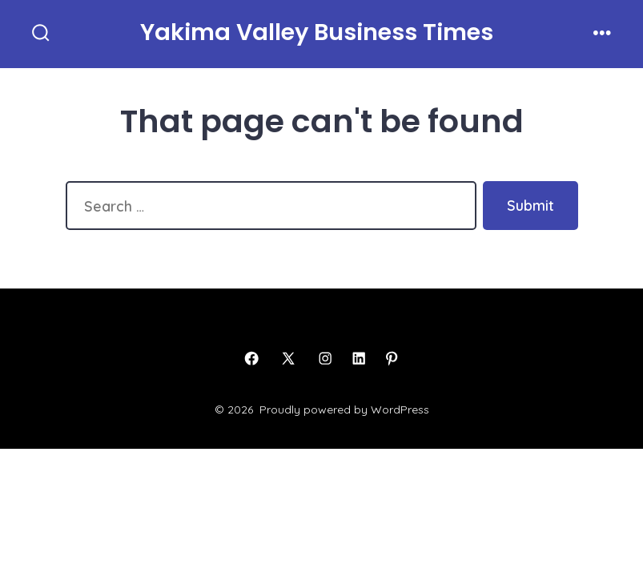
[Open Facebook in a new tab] (251, 358)
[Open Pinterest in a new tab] (391, 358)
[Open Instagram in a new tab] (325, 358)
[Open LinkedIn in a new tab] (358, 358)
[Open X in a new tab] (288, 358)
